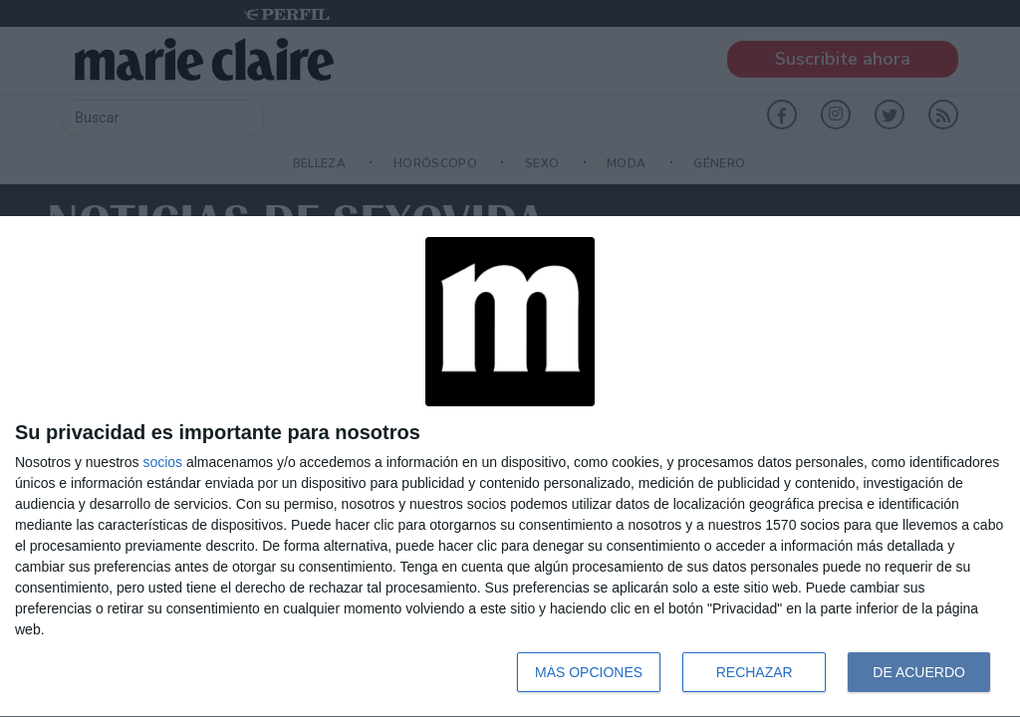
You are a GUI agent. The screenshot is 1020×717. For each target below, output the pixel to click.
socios (162, 462)
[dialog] (510, 467)
